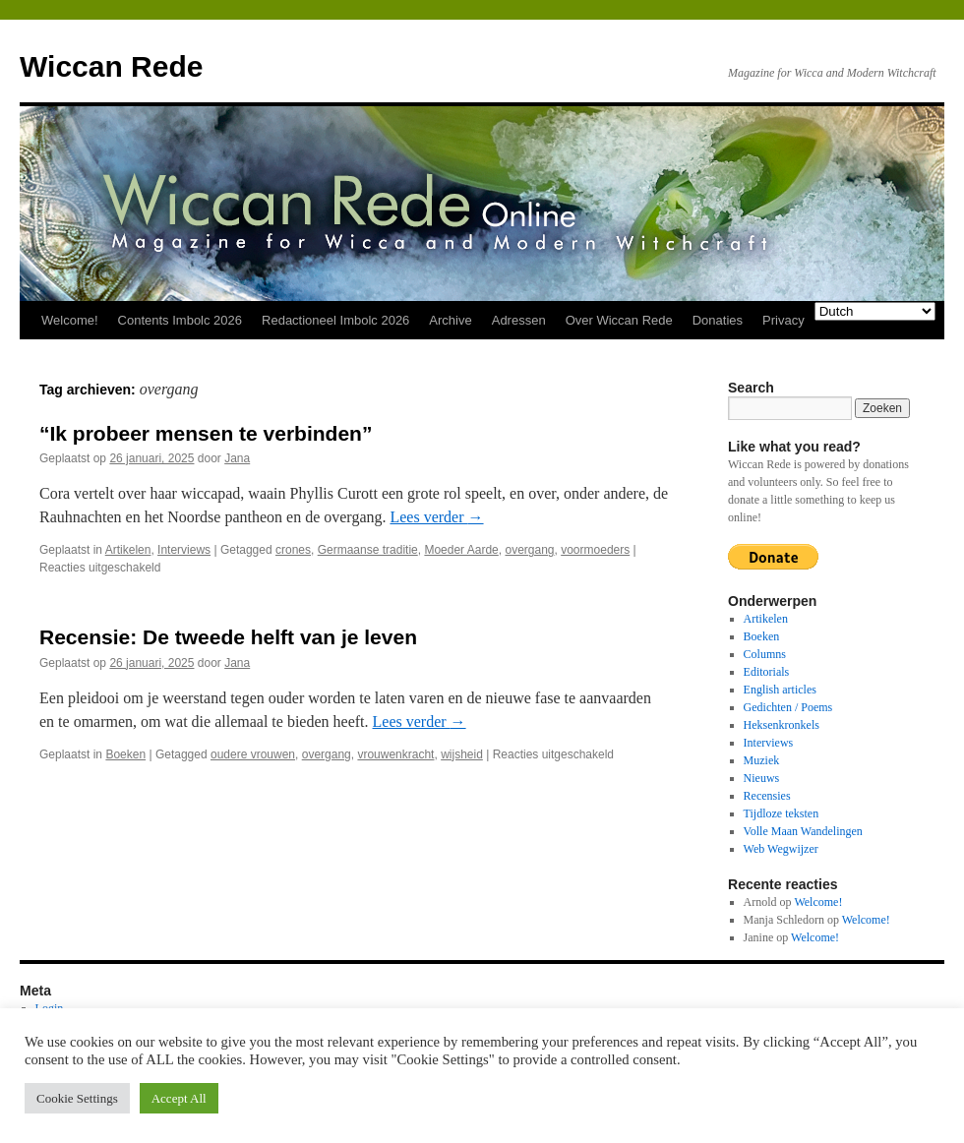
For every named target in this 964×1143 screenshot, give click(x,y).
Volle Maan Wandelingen (803, 831)
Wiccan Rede (111, 66)
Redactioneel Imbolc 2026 (335, 320)
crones (293, 550)
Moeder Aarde (461, 550)
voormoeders (595, 550)
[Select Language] (874, 311)
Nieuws (762, 778)
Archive (450, 320)
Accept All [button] (179, 1098)
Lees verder (436, 517)
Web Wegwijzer (781, 849)
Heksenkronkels (781, 725)
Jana (237, 458)
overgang (529, 550)
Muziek (762, 760)
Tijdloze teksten (781, 813)
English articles (780, 689)
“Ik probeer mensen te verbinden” (205, 433)
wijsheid (462, 754)
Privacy (783, 320)
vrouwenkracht (395, 754)
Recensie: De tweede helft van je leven (228, 637)
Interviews (184, 550)
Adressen (519, 320)
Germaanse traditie (368, 550)
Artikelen (128, 550)
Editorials (767, 672)
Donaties (718, 320)
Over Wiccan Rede (619, 320)
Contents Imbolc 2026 (180, 320)
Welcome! (69, 320)
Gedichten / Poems (788, 707)
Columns (765, 654)
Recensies (767, 796)
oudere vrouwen (253, 754)
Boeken (125, 754)
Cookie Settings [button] (77, 1098)
